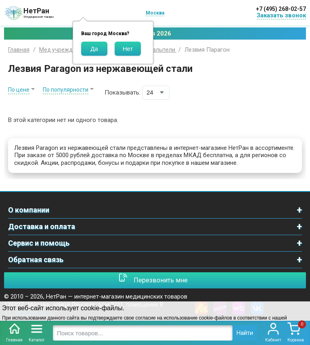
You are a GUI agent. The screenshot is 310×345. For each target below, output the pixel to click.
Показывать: (122, 92)
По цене (18, 89)
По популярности (65, 89)
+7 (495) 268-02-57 (281, 9)
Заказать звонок (281, 15)
